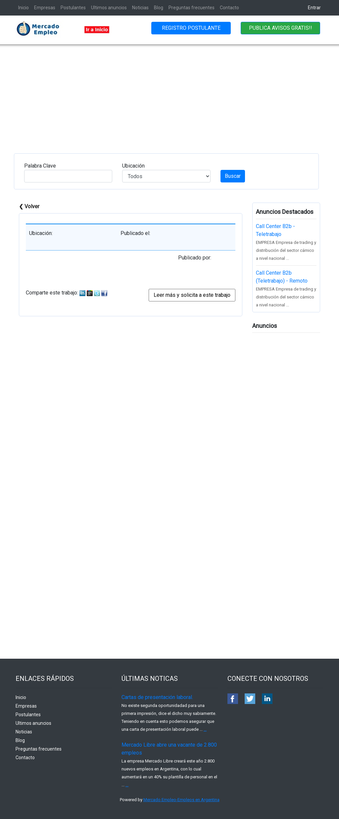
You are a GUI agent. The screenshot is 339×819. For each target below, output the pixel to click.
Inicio (23, 7)
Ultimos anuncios (109, 7)
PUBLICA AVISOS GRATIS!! (280, 28)
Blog (158, 7)
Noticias (140, 7)
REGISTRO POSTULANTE (191, 28)
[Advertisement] (169, 94)
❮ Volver (29, 206)
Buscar (233, 176)
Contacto (229, 7)
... (205, 729)
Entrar (314, 7)
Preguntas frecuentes (192, 7)
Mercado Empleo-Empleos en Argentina (181, 799)
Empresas (44, 7)
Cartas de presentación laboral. (157, 697)
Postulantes (73, 7)
